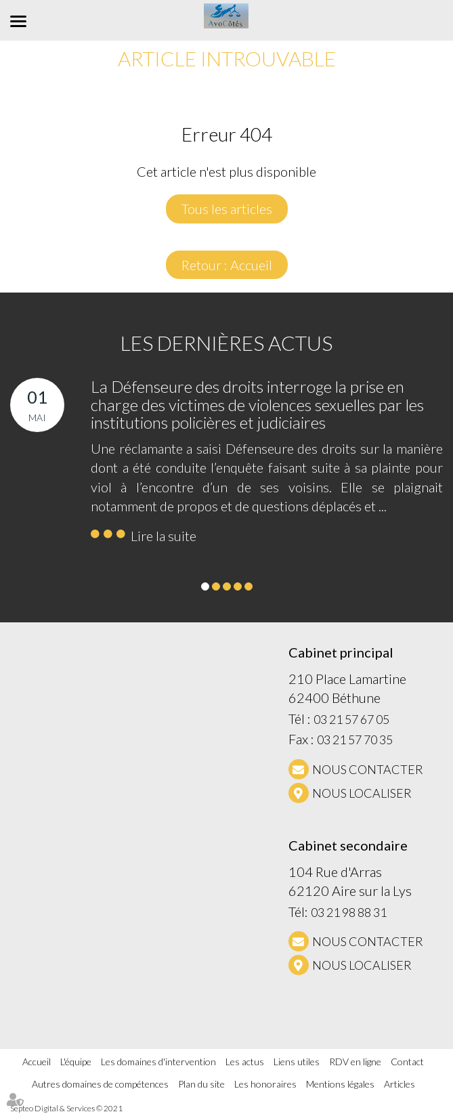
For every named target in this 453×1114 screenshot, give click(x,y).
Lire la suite (163, 536)
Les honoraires (265, 1084)
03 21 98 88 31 (349, 912)
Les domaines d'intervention (158, 1061)
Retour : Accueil (226, 265)
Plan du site (201, 1084)
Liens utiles (297, 1061)
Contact (407, 1061)
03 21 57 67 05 (351, 719)
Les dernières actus (226, 342)
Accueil (36, 1061)
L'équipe (75, 1061)
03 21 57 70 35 (355, 739)
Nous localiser (362, 793)
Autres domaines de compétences (100, 1084)
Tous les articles (226, 208)
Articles (399, 1084)
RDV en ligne (355, 1061)
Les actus (244, 1061)
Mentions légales (340, 1084)
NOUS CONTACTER (367, 769)
